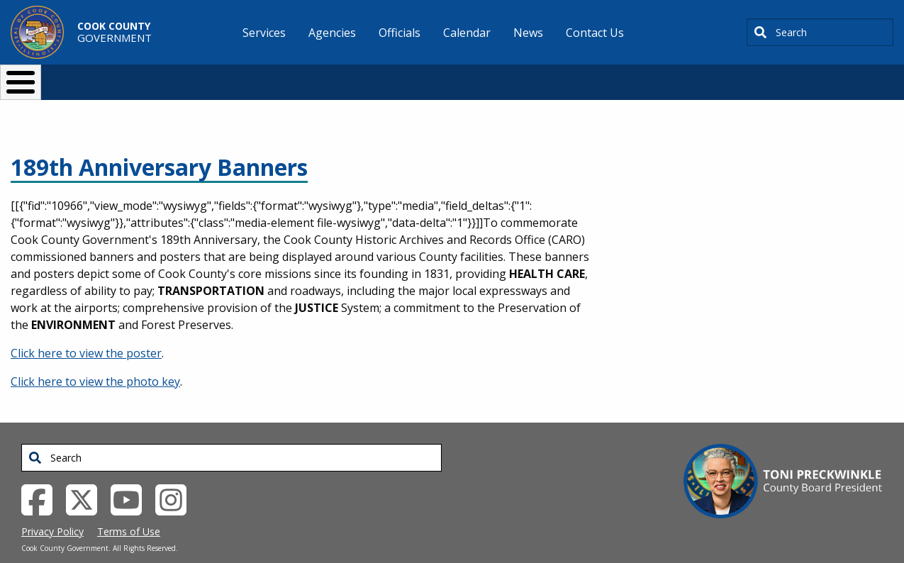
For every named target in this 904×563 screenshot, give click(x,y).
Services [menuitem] (264, 32)
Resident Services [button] (302, 76)
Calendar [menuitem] (467, 32)
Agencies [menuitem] (332, 32)
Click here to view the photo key (95, 358)
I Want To (168, 76)
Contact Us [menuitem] (595, 32)
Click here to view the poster (86, 330)
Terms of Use (128, 508)
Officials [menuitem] (399, 32)
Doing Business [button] (414, 76)
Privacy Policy (52, 508)
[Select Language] (694, 76)
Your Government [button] (535, 76)
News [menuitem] (528, 32)
